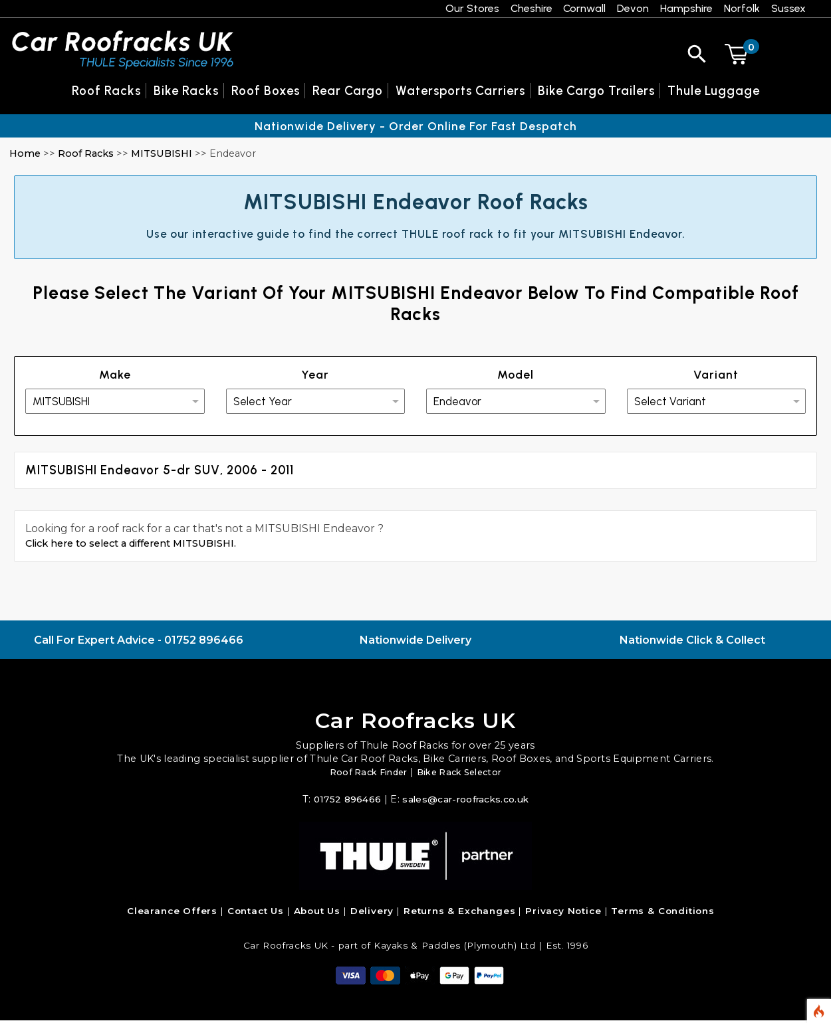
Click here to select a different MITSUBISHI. (141, 545)
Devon (633, 8)
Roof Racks (86, 153)
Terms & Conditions (663, 913)
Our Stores (472, 8)
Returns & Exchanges (460, 913)
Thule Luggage (713, 90)
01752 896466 (203, 642)
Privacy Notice (563, 913)
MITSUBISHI (161, 153)
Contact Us (255, 913)
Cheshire (531, 8)
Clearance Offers (172, 913)
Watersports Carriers (460, 90)
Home (25, 153)
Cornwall (584, 8)
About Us (317, 913)
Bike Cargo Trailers (596, 90)
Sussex (788, 8)
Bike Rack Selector (463, 775)
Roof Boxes (265, 90)
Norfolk (742, 8)
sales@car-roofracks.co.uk (466, 802)
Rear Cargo (347, 90)
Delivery (372, 913)
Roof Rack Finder (363, 775)
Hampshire (686, 8)
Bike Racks (186, 90)
